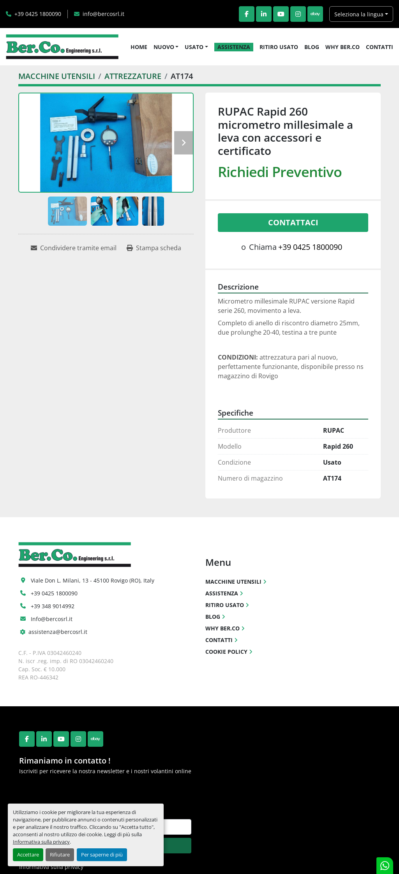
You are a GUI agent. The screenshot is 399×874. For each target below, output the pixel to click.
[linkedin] (264, 14)
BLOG (311, 47)
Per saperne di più (102, 854)
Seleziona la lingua (358, 14)
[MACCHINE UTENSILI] (56, 76)
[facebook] (246, 14)
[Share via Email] (74, 247)
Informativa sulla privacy (41, 841)
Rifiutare (60, 854)
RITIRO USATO (279, 47)
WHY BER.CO (342, 47)
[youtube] (281, 14)
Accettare (28, 854)
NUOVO (164, 47)
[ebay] (315, 14)
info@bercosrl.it (103, 14)
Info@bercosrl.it (51, 619)
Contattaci (293, 222)
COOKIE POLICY (226, 651)
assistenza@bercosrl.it (57, 631)
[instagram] (298, 14)
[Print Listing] (154, 247)
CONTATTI (379, 47)
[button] (166, 47)
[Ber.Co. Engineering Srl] (74, 554)
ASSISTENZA (233, 47)
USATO (194, 47)
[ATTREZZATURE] (132, 76)
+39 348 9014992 (52, 606)
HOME (139, 47)
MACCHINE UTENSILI (233, 581)
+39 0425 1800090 (37, 14)
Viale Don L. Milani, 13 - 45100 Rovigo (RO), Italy (92, 580)
